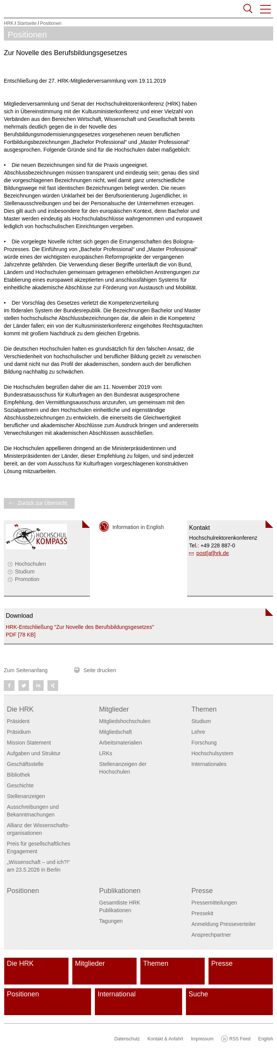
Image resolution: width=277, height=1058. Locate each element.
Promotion (27, 579)
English (265, 1039)
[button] (266, 9)
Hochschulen (30, 564)
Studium (24, 571)
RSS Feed (239, 1039)
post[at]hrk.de (212, 553)
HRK (8, 23)
